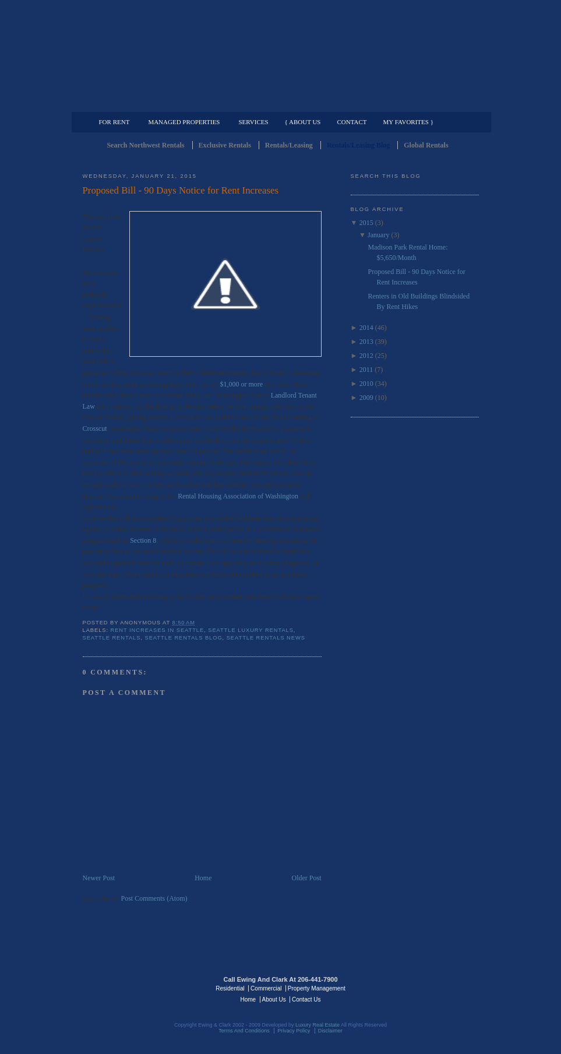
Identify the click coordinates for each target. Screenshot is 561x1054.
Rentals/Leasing (289, 145)
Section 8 (143, 540)
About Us (274, 999)
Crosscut (95, 428)
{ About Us (303, 121)
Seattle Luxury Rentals (251, 630)
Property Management (418, 102)
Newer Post (99, 878)
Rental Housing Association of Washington (238, 496)
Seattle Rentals (281, 55)
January (378, 235)
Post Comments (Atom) (154, 898)
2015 (366, 223)
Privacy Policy (293, 1031)
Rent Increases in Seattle (157, 630)
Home (203, 878)
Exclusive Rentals (225, 145)
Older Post (307, 878)
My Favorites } (408, 121)
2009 (366, 398)
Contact (352, 121)
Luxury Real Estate (428, 987)
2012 (366, 356)
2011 (366, 370)
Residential (230, 988)
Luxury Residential (142, 102)
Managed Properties (184, 121)
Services (253, 121)
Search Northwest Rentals (145, 145)
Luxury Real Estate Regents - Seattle (133, 987)
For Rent (114, 121)
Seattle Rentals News (266, 638)
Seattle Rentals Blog (183, 638)
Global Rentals (426, 145)
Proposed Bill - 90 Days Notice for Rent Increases (180, 190)
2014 (366, 328)
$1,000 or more (241, 384)
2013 (366, 342)
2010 (366, 384)
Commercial (279, 102)
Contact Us (306, 999)
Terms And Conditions (244, 1031)
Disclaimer (330, 1031)
